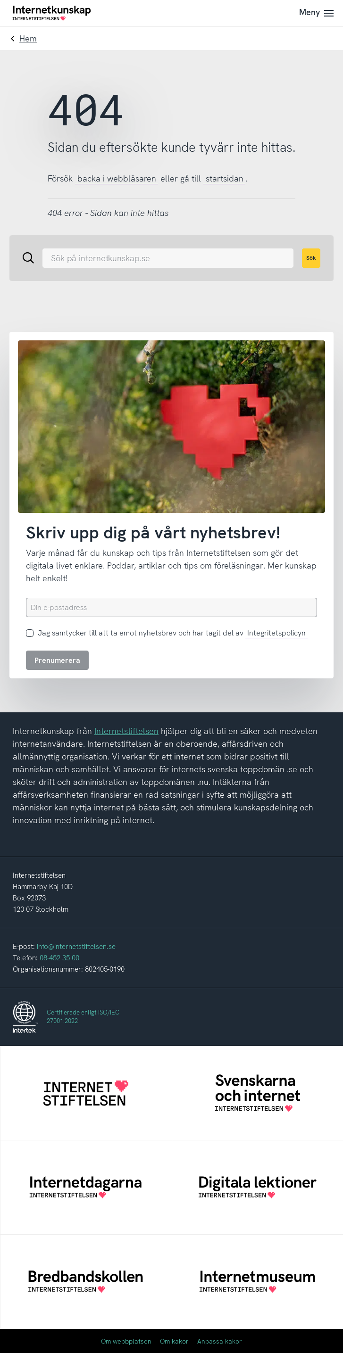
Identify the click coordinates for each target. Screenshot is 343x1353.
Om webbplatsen (126, 1341)
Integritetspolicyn (276, 633)
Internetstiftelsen (126, 731)
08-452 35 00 (59, 958)
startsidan (224, 178)
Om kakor (174, 1341)
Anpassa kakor (219, 1341)
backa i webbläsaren (116, 178)
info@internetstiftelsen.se (76, 946)
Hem (28, 38)
